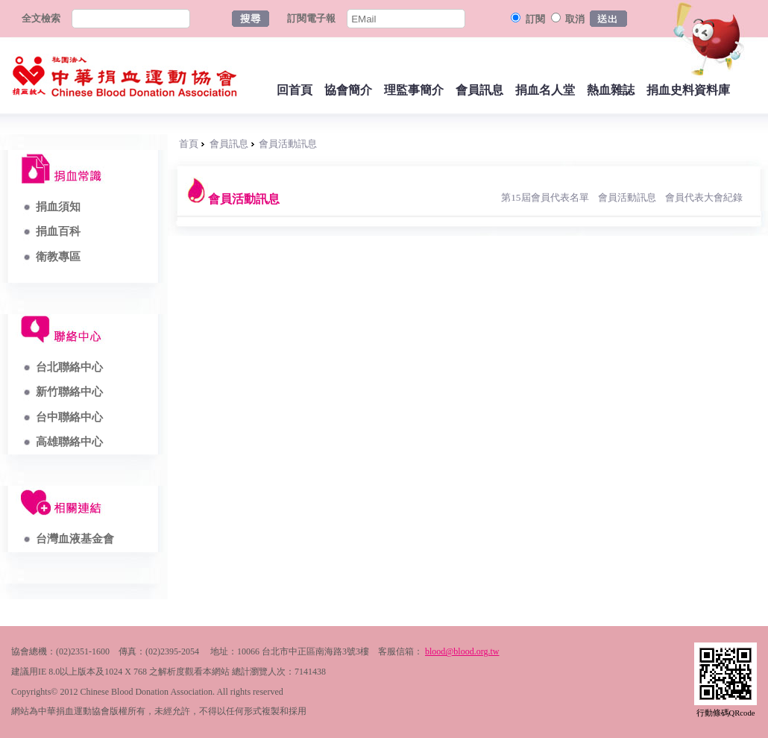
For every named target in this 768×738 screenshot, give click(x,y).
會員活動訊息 (288, 143)
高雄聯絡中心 (69, 442)
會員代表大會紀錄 (704, 197)
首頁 (188, 143)
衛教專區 (58, 257)
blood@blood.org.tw (462, 651)
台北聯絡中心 (69, 367)
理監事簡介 (414, 90)
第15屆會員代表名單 (544, 197)
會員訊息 (479, 90)
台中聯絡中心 (69, 417)
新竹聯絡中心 (69, 392)
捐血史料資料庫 (688, 90)
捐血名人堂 (545, 90)
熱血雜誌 (611, 90)
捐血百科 (58, 231)
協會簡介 (348, 90)
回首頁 (294, 90)
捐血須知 (58, 207)
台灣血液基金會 (75, 539)
